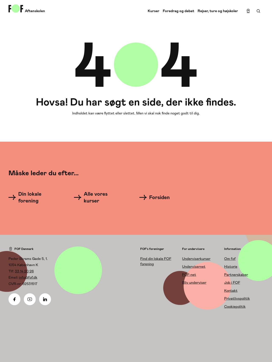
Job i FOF (232, 282)
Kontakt (231, 290)
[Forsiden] (157, 197)
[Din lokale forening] (31, 197)
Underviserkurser (196, 258)
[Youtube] (30, 299)
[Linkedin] (45, 299)
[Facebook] (14, 299)
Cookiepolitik (235, 306)
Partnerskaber (236, 274)
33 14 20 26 (24, 271)
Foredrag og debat (178, 11)
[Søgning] (258, 11)
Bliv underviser (194, 282)
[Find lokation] (248, 11)
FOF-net (189, 274)
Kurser (153, 11)
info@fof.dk (28, 277)
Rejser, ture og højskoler (218, 11)
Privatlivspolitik (237, 298)
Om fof (230, 258)
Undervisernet (193, 266)
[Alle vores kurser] (97, 197)
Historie (230, 266)
